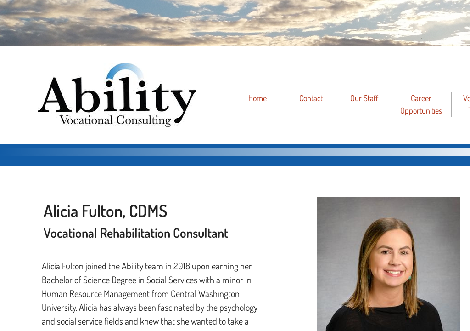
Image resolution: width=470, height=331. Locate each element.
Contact (311, 98)
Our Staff (364, 98)
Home (257, 98)
